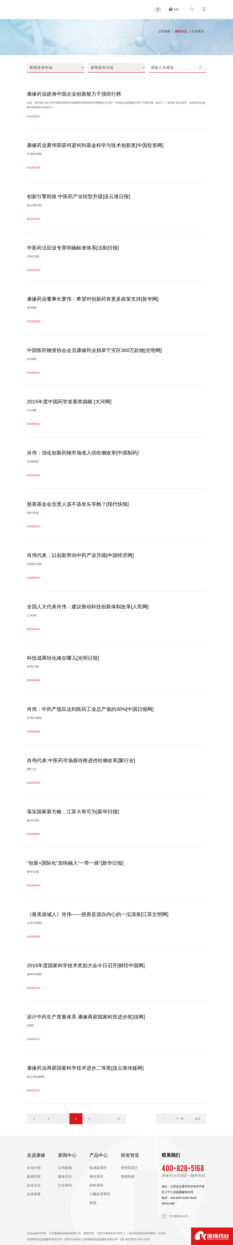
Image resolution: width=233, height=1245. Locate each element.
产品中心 (98, 1155)
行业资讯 (198, 31)
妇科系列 (96, 1185)
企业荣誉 (34, 1194)
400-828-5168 (183, 1167)
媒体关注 (181, 31)
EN (174, 9)
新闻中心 (67, 1155)
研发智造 (130, 1155)
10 (118, 1118)
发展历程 (34, 1176)
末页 (197, 1118)
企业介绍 (34, 1168)
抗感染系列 (98, 1168)
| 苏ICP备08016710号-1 (111, 1233)
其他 (92, 1203)
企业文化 (34, 1185)
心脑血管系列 (99, 1194)
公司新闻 (164, 31)
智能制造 (128, 1176)
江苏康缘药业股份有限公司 (65, 1233)
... (62, 1118)
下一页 (180, 1118)
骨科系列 (96, 1176)
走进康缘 (36, 1155)
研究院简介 (129, 1168)
